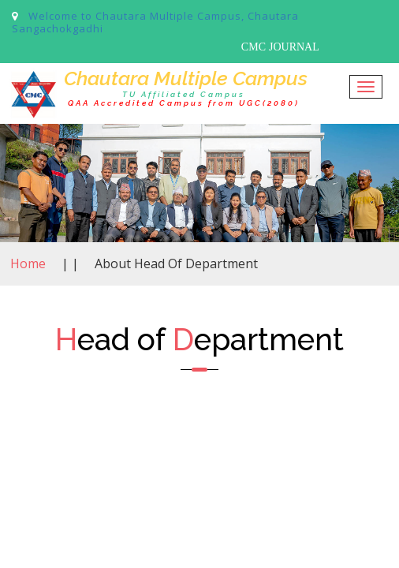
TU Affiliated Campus (183, 94)
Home (28, 263)
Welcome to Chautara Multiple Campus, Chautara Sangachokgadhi (155, 22)
